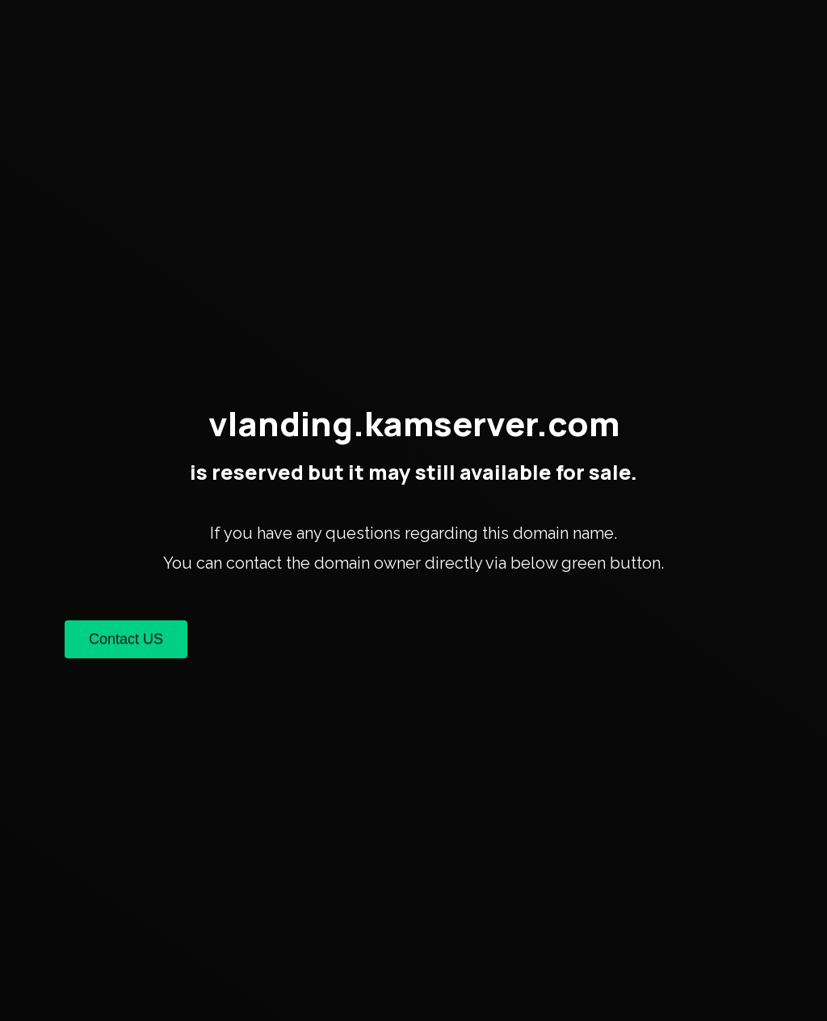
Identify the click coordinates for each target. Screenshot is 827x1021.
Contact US (126, 639)
